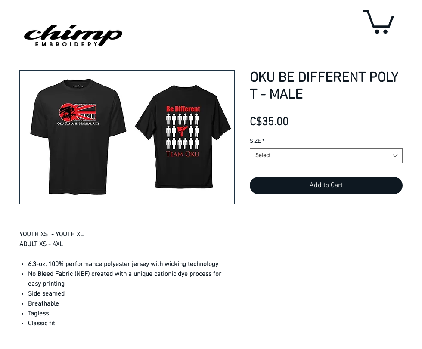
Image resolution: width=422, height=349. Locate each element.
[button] (378, 20)
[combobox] (326, 155)
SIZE (257, 141)
